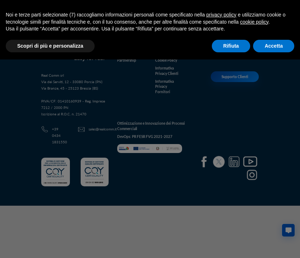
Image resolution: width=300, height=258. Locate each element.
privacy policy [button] (221, 15)
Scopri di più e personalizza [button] (50, 46)
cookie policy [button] (254, 22)
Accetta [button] (274, 46)
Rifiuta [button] (231, 46)
